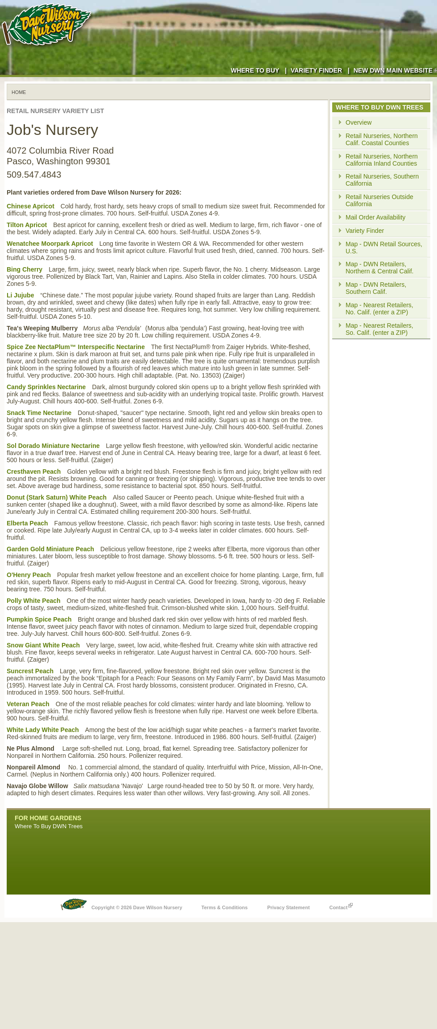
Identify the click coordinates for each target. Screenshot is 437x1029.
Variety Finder (316, 70)
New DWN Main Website (395, 70)
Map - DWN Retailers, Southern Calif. (376, 288)
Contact (341, 905)
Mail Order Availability (375, 217)
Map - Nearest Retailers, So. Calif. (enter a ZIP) (379, 329)
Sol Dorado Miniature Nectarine (53, 445)
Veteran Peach (28, 704)
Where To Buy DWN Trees (48, 826)
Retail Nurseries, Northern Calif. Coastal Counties (382, 139)
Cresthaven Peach (34, 471)
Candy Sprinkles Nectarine (46, 386)
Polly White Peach (34, 600)
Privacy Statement (288, 907)
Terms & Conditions (225, 907)
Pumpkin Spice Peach (39, 619)
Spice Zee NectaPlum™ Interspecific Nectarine (76, 346)
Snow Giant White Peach (43, 645)
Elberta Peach (27, 523)
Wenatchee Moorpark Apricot (50, 243)
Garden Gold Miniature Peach (50, 549)
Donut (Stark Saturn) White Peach (57, 497)
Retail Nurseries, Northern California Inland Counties (382, 160)
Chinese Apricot (30, 206)
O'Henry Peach (29, 574)
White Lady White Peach (43, 729)
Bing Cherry (24, 269)
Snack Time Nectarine (39, 412)
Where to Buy (255, 70)
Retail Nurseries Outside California (379, 200)
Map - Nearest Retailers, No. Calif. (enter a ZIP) (379, 308)
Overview (358, 122)
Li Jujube (20, 295)
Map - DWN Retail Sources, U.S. (384, 247)
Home (19, 92)
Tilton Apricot (27, 224)
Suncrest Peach (30, 671)
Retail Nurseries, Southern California (382, 180)
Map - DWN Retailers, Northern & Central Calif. (380, 267)
